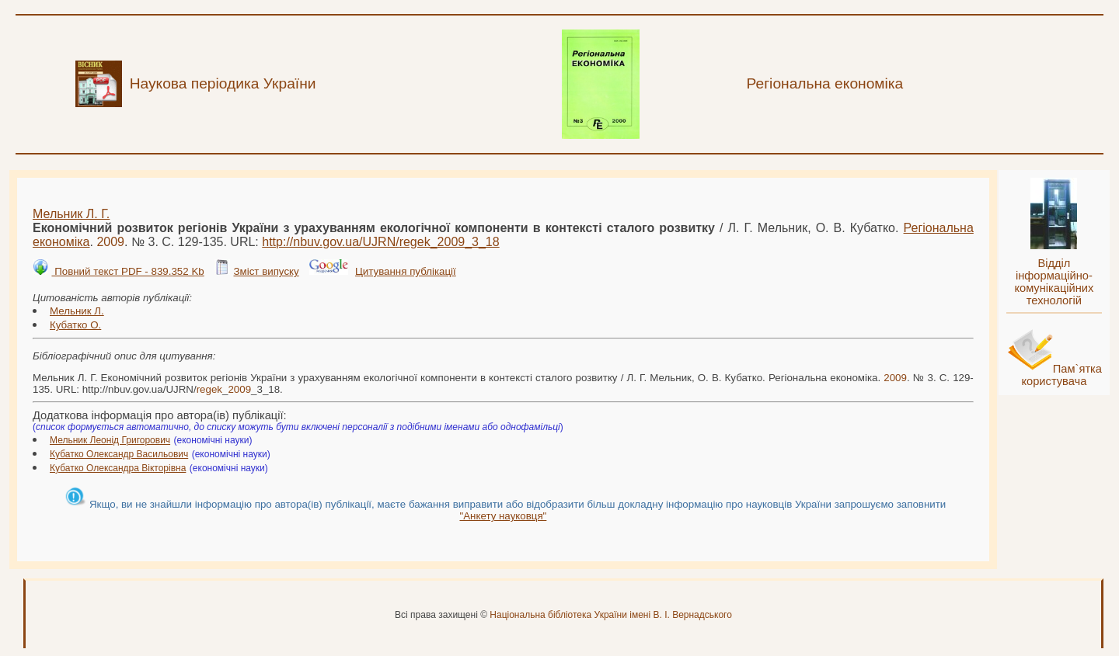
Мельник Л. (77, 311)
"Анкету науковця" (502, 516)
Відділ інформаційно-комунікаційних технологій (1053, 282)
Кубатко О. (75, 325)
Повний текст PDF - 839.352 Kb (127, 271)
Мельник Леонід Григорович (110, 440)
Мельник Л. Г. (71, 213)
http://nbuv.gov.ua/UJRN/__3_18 (380, 241)
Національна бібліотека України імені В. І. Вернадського (611, 614)
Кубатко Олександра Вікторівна (118, 468)
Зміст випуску (265, 271)
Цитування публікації (405, 271)
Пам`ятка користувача (1061, 375)
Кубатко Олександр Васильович (119, 454)
